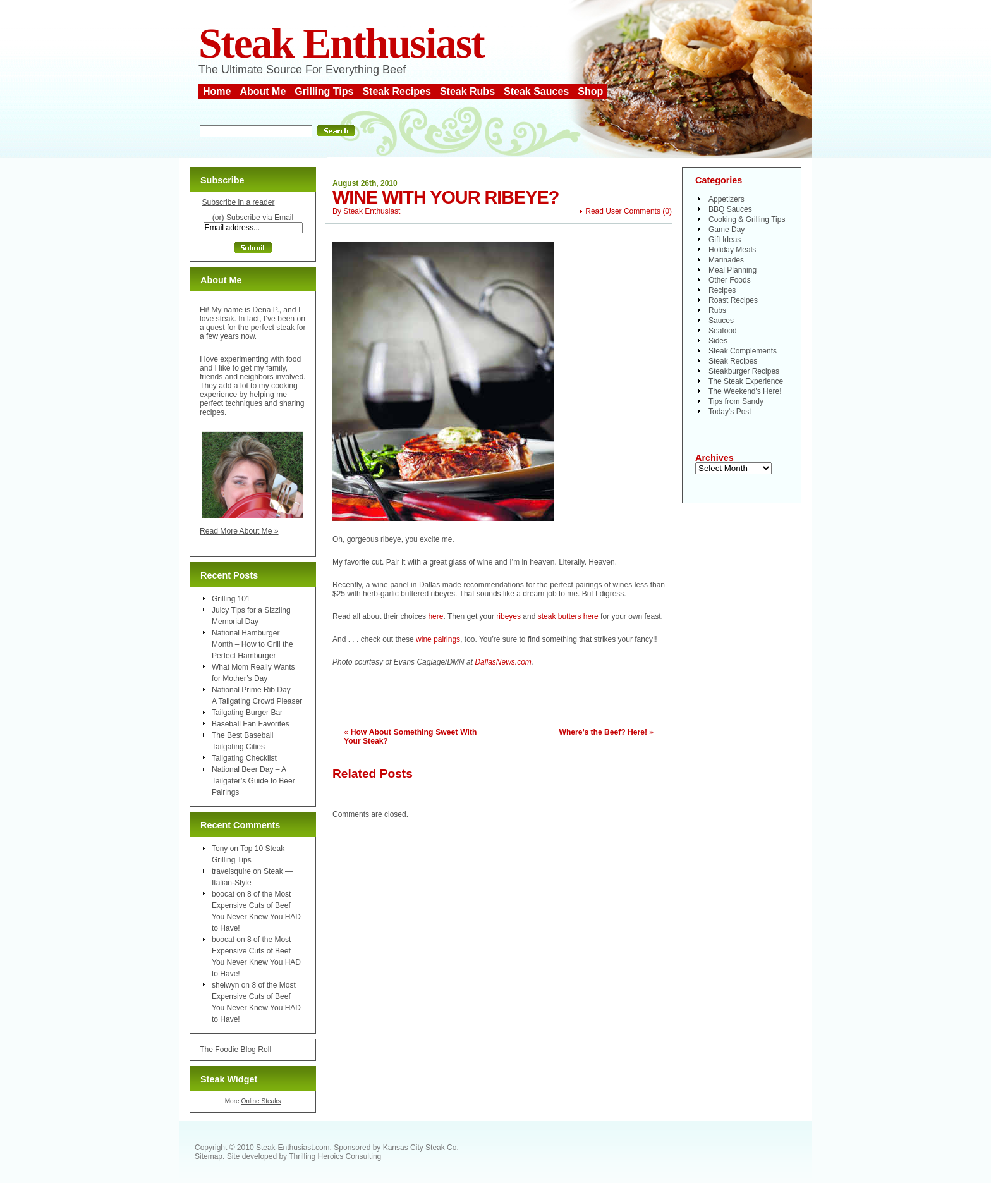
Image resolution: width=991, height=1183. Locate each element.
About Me (263, 91)
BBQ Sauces (730, 209)
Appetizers (726, 199)
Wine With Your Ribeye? (445, 197)
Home (217, 91)
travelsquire (231, 871)
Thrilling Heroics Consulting (335, 1156)
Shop (590, 91)
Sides (717, 340)
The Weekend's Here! (744, 391)
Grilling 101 (231, 598)
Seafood (722, 330)
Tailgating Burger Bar (247, 712)
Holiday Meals (732, 249)
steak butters (559, 616)
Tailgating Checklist (244, 758)
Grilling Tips (324, 91)
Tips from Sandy (735, 401)
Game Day (726, 229)
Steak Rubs (467, 91)
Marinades (726, 259)
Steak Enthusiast (341, 43)
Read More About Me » (239, 531)
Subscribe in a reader (238, 202)
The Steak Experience (745, 381)
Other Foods (729, 280)
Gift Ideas (724, 239)
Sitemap (208, 1156)
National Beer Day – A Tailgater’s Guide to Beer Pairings (253, 781)
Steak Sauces (536, 91)
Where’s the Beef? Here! (603, 732)
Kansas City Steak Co (420, 1147)
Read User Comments (622, 211)
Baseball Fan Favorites (250, 724)
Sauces (721, 320)
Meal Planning (732, 270)
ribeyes (508, 616)
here (435, 616)
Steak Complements (742, 350)
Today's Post (729, 411)
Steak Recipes (396, 91)
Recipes (722, 290)
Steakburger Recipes (743, 371)
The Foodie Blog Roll (235, 1049)
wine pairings (438, 639)
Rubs (717, 310)
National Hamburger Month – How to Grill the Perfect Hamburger (252, 644)
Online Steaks (261, 1101)
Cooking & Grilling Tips (746, 219)
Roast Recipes (733, 300)
